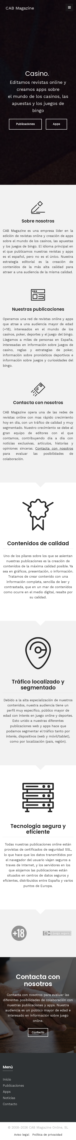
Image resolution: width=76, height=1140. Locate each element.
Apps (56, 124)
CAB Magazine (20, 8)
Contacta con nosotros (54, 448)
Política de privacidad (47, 1134)
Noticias (9, 1098)
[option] (19, 933)
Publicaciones (25, 124)
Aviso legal (21, 1134)
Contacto (38, 1032)
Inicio (7, 1079)
